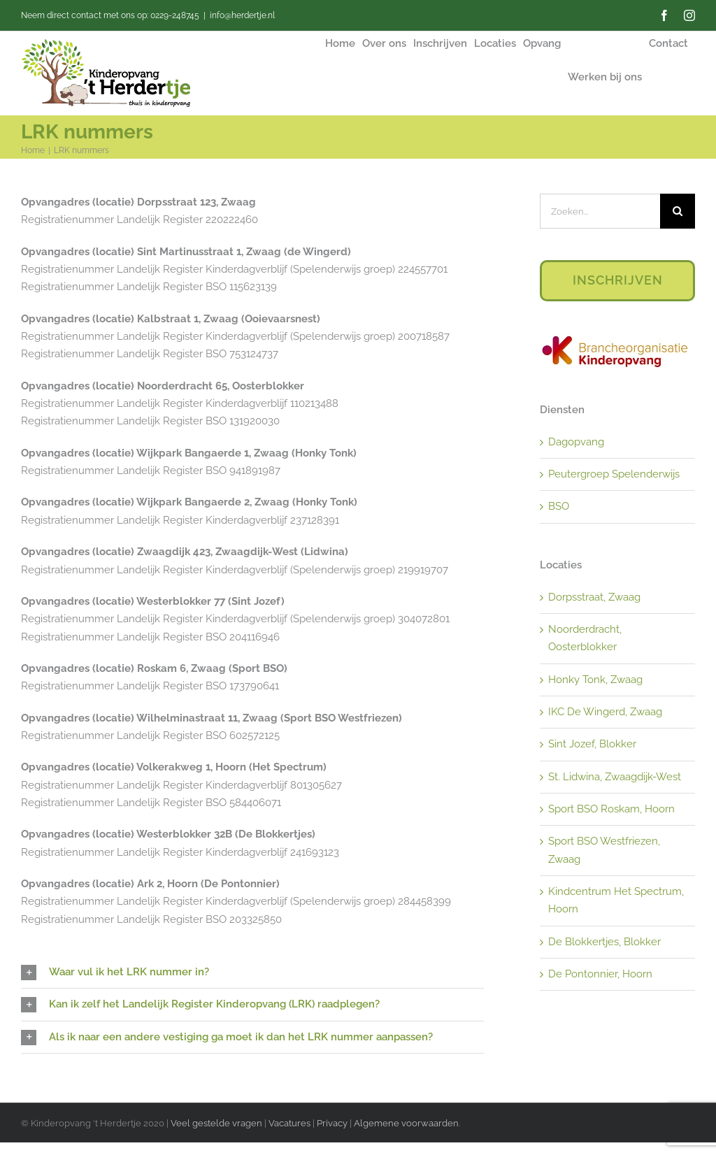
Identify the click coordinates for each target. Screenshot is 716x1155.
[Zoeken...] (600, 211)
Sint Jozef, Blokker (592, 744)
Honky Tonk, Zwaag (595, 679)
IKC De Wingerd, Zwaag (605, 711)
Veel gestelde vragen (216, 1123)
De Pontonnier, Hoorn (600, 974)
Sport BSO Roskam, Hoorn (611, 809)
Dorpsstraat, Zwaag (594, 597)
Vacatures (290, 1123)
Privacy (332, 1123)
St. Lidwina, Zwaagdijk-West (614, 776)
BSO (558, 506)
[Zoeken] (677, 211)
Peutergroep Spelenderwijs (614, 474)
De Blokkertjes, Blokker (604, 941)
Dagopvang (576, 442)
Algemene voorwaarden (406, 1123)
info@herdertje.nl (242, 15)
